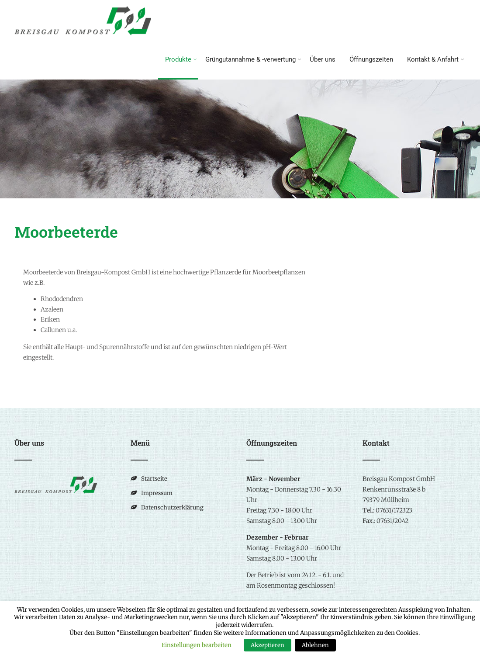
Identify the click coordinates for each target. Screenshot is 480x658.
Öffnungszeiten (371, 59)
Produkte (181, 59)
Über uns (322, 59)
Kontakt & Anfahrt (435, 59)
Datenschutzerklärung (172, 507)
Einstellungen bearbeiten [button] (196, 645)
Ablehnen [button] (315, 645)
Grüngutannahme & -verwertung (253, 59)
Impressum (157, 493)
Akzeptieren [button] (267, 645)
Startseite (154, 478)
